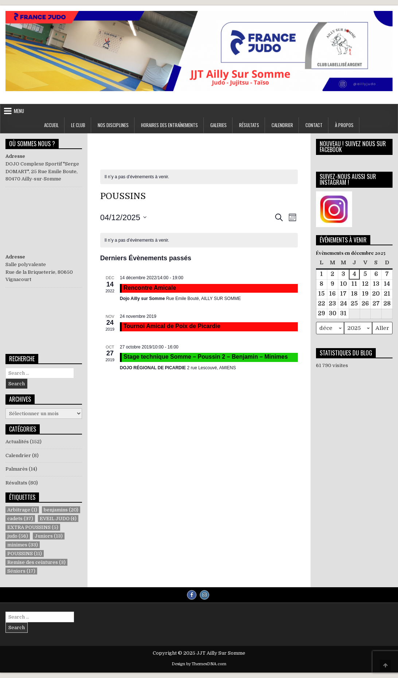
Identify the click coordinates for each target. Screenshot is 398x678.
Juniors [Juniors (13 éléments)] (49, 536)
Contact (314, 125)
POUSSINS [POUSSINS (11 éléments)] (24, 553)
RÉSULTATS (249, 125)
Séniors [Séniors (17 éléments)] (21, 571)
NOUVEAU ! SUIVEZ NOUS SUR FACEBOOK (353, 146)
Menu (19, 110)
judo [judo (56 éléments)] (17, 536)
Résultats (16, 483)
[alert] (137, 177)
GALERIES (218, 125)
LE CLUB (78, 125)
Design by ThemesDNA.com (199, 664)
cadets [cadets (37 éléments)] (20, 518)
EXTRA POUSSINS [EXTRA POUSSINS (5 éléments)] (32, 527)
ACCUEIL (51, 125)
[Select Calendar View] (292, 217)
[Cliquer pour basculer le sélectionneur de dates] (123, 217)
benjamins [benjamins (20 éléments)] (61, 510)
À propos (344, 125)
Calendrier (282, 125)
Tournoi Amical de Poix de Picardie (172, 326)
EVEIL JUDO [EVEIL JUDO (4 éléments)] (58, 518)
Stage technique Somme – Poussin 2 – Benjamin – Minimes (206, 357)
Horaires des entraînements (169, 125)
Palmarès (16, 469)
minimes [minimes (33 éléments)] (22, 545)
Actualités (17, 441)
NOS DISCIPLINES (113, 125)
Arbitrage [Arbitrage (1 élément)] (22, 510)
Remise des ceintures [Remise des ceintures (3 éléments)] (36, 562)
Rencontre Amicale (150, 288)
